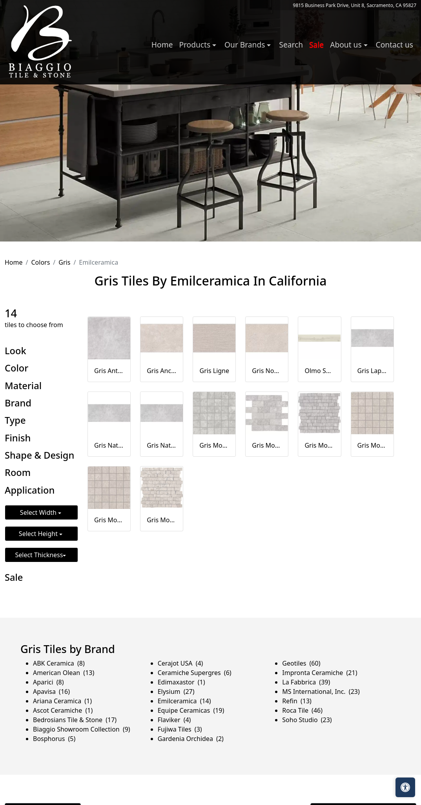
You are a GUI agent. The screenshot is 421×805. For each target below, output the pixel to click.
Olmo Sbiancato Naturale (319, 370)
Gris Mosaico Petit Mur (319, 445)
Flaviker (174, 719)
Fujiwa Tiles (180, 729)
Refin (297, 701)
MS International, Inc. (320, 691)
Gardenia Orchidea (191, 738)
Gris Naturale (109, 445)
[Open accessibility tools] (405, 787)
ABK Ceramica (59, 663)
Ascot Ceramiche (63, 710)
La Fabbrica (306, 682)
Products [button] (195, 44)
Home (162, 44)
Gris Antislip (109, 370)
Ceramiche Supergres (194, 672)
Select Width (39, 512)
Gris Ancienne (162, 370)
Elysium (176, 691)
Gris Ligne (214, 370)
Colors (40, 262)
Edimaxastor (181, 682)
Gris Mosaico (214, 445)
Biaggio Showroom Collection (81, 729)
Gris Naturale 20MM (162, 445)
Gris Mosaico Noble (109, 520)
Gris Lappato (372, 370)
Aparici (48, 682)
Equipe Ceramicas (191, 710)
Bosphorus (54, 738)
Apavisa (51, 691)
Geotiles (301, 663)
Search (291, 44)
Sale (316, 44)
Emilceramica (184, 701)
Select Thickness (39, 555)
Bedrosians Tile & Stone (75, 719)
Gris (64, 262)
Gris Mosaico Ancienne (372, 445)
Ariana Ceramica (62, 701)
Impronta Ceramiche (319, 672)
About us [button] (346, 44)
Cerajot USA (180, 663)
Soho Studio (307, 719)
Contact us (394, 44)
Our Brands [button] (245, 44)
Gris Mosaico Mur (267, 445)
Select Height (39, 533)
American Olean (63, 672)
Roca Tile (302, 710)
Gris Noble (267, 370)
